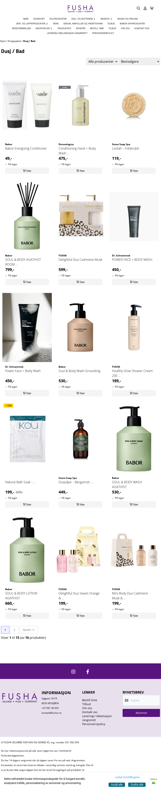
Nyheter (80, 28)
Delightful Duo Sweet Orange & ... (79, 595)
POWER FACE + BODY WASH (132, 259)
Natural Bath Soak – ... (20, 482)
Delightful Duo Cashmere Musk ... (80, 262)
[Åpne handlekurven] (151, 8)
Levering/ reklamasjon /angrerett (67, 33)
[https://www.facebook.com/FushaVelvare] (88, 672)
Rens (56, 23)
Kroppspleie (15, 41)
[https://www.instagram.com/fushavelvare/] (73, 672)
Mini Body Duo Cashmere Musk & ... (130, 595)
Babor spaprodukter (132, 23)
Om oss (125, 28)
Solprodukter (58, 18)
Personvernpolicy (103, 33)
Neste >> (29, 630)
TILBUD (111, 23)
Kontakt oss (141, 28)
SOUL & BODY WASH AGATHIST (127, 484)
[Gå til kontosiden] (145, 8)
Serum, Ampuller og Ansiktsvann (83, 23)
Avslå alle (117, 784)
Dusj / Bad (29, 41)
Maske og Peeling (127, 18)
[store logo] (80, 8)
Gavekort (39, 18)
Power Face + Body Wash (23, 371)
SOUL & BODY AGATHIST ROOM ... (23, 262)
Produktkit (64, 28)
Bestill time (97, 28)
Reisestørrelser (21, 28)
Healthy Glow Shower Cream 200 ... (132, 373)
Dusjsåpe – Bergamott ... (76, 482)
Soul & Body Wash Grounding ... (79, 373)
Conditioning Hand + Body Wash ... (77, 150)
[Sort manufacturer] (102, 61)
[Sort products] (139, 61)
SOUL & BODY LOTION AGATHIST (21, 595)
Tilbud (112, 28)
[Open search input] (138, 8)
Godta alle (137, 784)
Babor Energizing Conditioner (26, 148)
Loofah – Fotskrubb (125, 148)
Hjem (3, 41)
